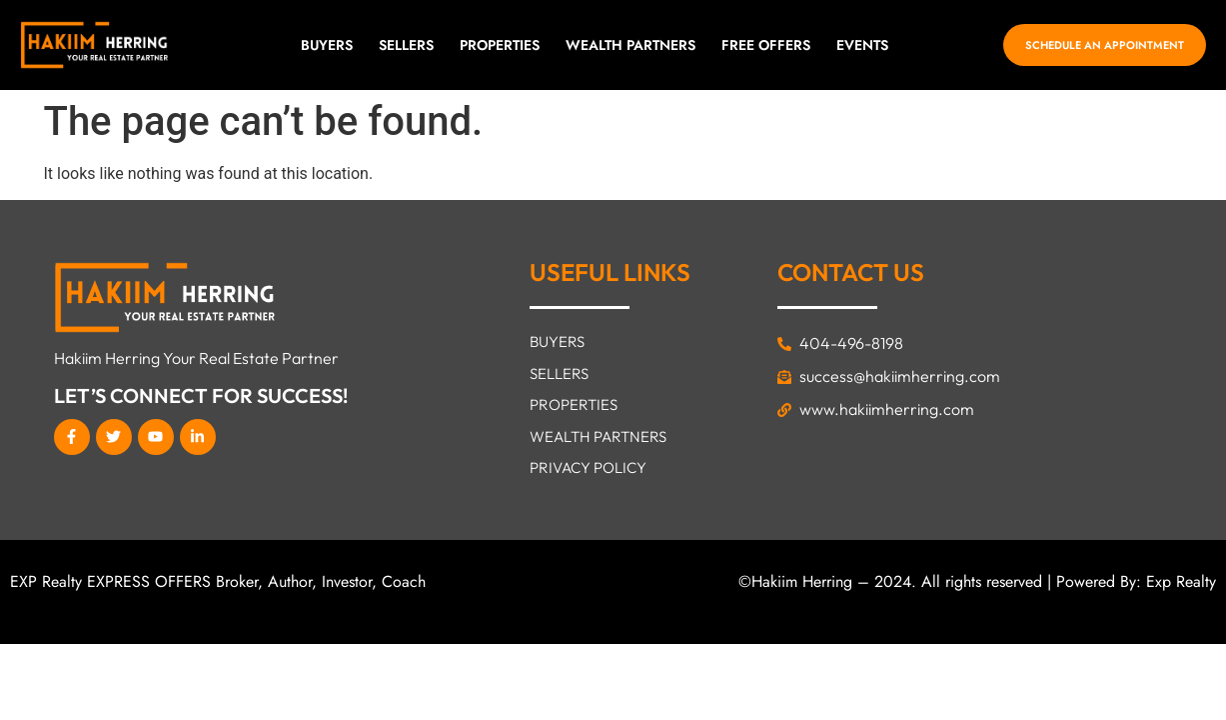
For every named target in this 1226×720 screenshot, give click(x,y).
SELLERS (406, 45)
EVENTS (862, 45)
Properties (500, 45)
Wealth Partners (630, 45)
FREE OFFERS (765, 45)
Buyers (327, 45)
